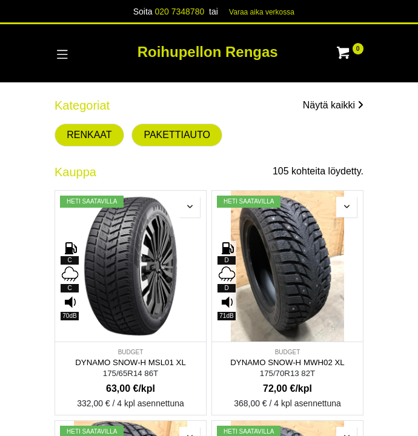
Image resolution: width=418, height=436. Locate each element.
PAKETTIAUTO (177, 135)
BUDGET (131, 352)
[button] (189, 207)
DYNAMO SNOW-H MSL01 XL (130, 362)
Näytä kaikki (333, 105)
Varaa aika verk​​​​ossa (261, 12)
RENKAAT (89, 135)
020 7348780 (179, 11)
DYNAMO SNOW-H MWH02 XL (287, 362)
